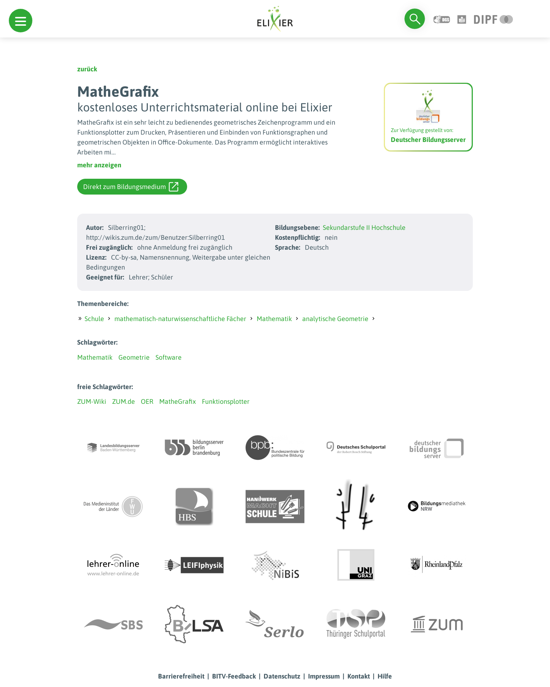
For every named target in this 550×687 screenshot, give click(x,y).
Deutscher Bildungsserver (428, 139)
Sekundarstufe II (346, 227)
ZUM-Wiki (91, 401)
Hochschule (388, 227)
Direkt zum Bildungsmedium (130, 187)
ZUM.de (123, 401)
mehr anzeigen (99, 165)
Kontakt (358, 676)
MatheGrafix (177, 401)
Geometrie (134, 357)
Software (169, 357)
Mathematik (274, 319)
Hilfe (385, 676)
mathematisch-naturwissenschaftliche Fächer (180, 319)
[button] (20, 20)
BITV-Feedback (234, 676)
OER (147, 401)
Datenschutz (282, 676)
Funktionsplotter (226, 401)
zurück (87, 69)
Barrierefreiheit (181, 676)
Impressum (324, 676)
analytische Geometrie (335, 319)
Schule (94, 319)
